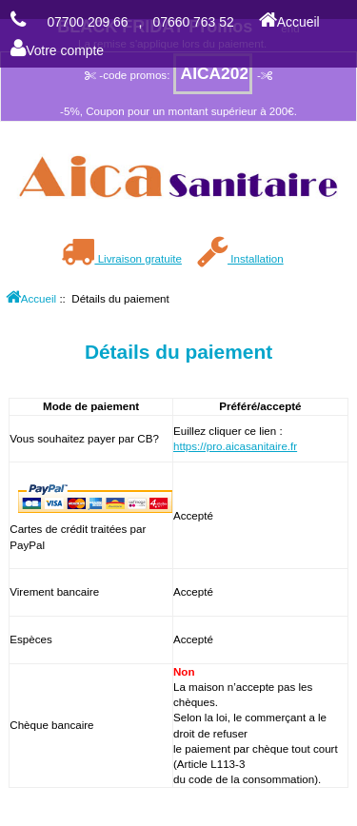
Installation (240, 258)
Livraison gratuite (121, 258)
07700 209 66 (87, 22)
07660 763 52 (193, 22)
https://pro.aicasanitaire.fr (235, 446)
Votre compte (57, 50)
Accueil (289, 22)
